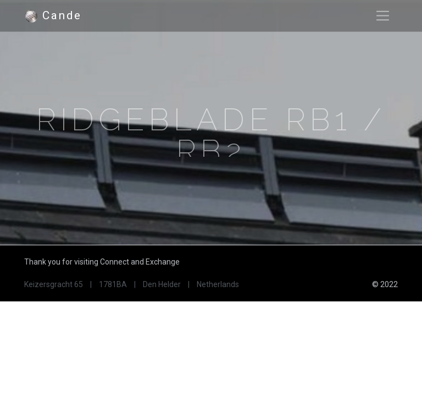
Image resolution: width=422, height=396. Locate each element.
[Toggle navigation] (383, 15)
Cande (52, 16)
